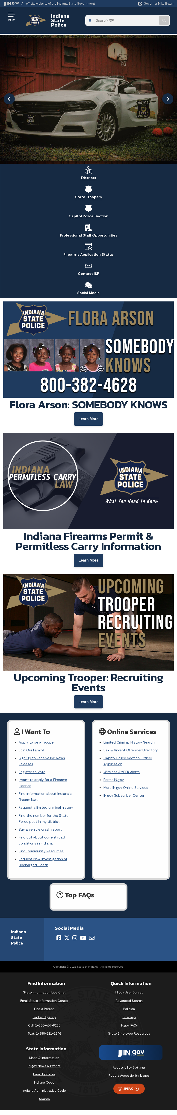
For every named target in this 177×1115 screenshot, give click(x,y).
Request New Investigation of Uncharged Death (43, 866)
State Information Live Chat (44, 997)
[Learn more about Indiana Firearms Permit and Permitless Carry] (88, 558)
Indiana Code (44, 1087)
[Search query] (148, 16)
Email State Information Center (44, 1005)
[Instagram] (74, 942)
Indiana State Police (70, 16)
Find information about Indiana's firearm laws (45, 798)
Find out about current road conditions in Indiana (42, 843)
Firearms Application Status (88, 244)
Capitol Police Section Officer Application (128, 761)
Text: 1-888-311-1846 (44, 1038)
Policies (129, 1013)
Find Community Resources (41, 855)
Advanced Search (129, 1005)
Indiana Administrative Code (44, 1095)
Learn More (88, 415)
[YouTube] (83, 942)
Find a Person (44, 1013)
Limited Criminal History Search (129, 742)
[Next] (167, 90)
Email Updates (44, 1079)
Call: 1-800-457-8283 (44, 1030)
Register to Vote (32, 773)
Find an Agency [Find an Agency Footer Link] (44, 1022)
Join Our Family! (32, 750)
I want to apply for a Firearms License (43, 784)
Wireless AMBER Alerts (122, 773)
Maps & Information (44, 1062)
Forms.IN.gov (113, 781)
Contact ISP (88, 264)
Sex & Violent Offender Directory (131, 750)
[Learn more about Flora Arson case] (88, 415)
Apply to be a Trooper (37, 742)
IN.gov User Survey (129, 997)
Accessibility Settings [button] (129, 1072)
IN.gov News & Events (44, 1070)
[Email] (91, 942)
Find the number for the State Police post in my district (44, 821)
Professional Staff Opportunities (88, 224)
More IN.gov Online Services (126, 789)
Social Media (88, 284)
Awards (44, 1103)
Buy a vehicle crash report (40, 832)
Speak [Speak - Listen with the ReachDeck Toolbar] (128, 1093)
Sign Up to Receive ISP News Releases (42, 761)
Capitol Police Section (88, 205)
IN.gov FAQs (129, 1030)
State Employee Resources (129, 1038)
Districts (88, 166)
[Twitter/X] (67, 942)
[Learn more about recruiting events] (88, 700)
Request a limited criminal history (46, 810)
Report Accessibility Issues (129, 1080)
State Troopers (88, 185)
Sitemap (129, 1022)
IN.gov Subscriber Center (124, 797)
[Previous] (9, 90)
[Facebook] (58, 942)
